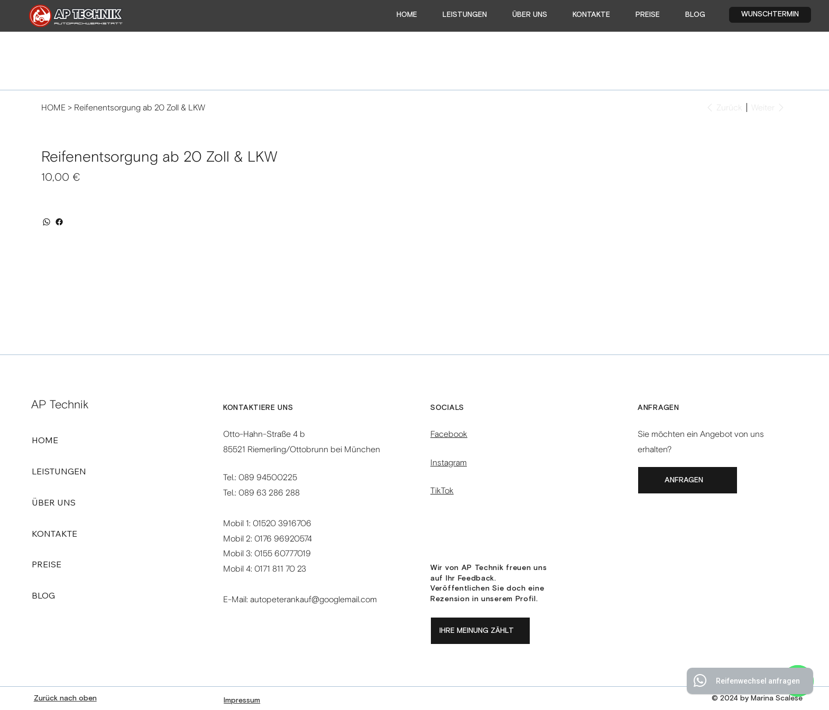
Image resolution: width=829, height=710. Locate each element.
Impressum (242, 700)
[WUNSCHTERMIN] (770, 15)
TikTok (442, 490)
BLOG (43, 595)
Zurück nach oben (65, 698)
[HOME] (53, 107)
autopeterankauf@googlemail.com (313, 599)
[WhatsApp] (46, 222)
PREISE (46, 564)
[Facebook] (59, 222)
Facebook (448, 434)
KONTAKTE (54, 533)
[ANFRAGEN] (687, 480)
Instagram (448, 462)
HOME (45, 440)
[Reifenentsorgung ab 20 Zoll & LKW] (139, 107)
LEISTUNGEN (59, 471)
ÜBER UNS (54, 502)
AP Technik (60, 404)
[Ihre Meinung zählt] (480, 631)
